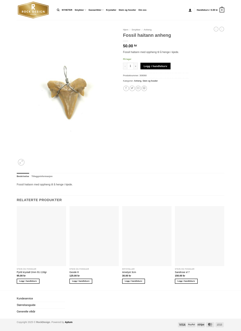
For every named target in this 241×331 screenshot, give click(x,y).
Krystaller (111, 10)
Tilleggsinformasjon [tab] (42, 176)
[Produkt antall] (130, 66)
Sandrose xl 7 (182, 272)
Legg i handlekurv (155, 66)
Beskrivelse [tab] (23, 176)
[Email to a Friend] (138, 88)
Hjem (125, 29)
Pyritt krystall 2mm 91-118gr (32, 272)
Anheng (148, 29)
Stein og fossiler (127, 10)
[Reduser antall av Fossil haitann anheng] (125, 66)
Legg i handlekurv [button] (28, 281)
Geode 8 (74, 272)
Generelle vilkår (26, 311)
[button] (190, 10)
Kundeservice (25, 298)
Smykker (80, 10)
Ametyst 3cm (129, 272)
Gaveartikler (96, 10)
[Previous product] (221, 29)
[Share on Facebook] (126, 88)
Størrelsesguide (26, 305)
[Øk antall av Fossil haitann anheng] (136, 66)
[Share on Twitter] (132, 88)
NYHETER (67, 10)
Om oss (142, 10)
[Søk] (58, 10)
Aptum (68, 322)
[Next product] (216, 29)
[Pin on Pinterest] (144, 88)
